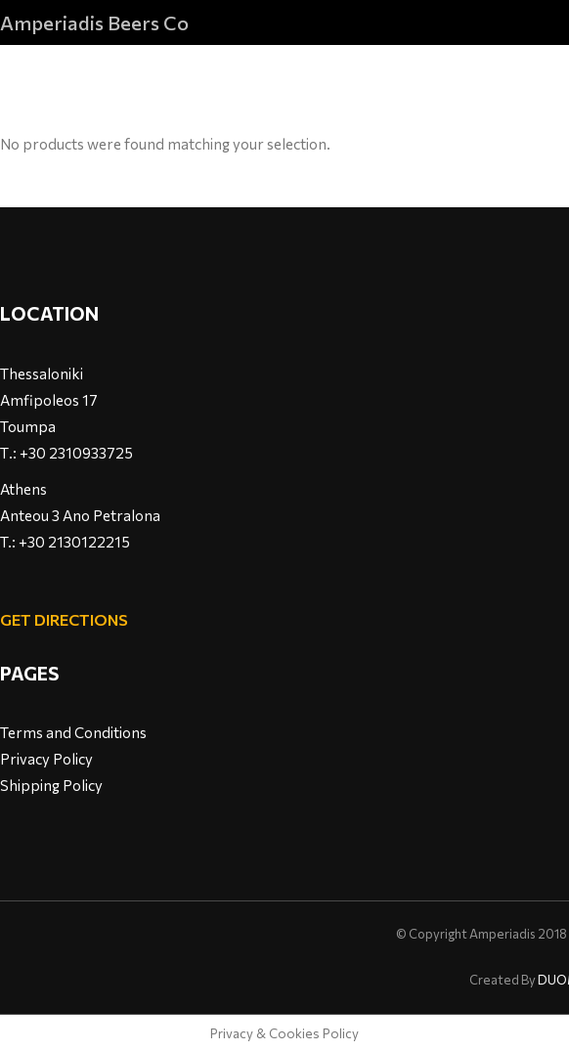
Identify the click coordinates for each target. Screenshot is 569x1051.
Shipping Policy (51, 785)
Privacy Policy (46, 758)
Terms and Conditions (73, 732)
